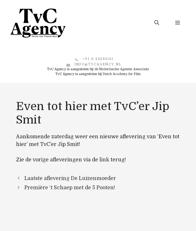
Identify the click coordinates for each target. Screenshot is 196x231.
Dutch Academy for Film (122, 74)
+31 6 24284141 (98, 59)
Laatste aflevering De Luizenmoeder (70, 178)
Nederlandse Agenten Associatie (124, 69)
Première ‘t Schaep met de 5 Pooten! (69, 188)
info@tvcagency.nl (98, 64)
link (104, 160)
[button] (157, 22)
